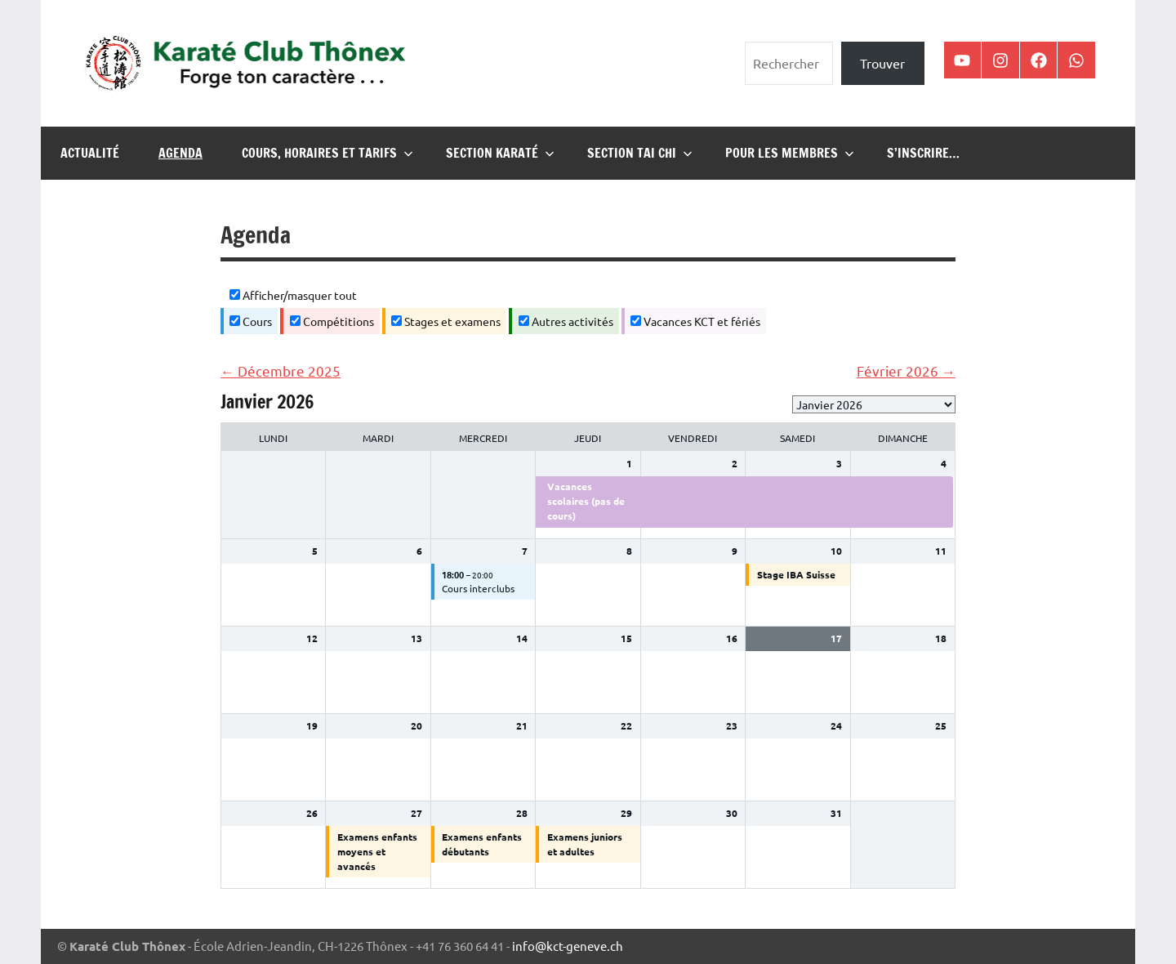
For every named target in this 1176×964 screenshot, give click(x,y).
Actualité (89, 153)
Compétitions (332, 321)
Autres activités (566, 321)
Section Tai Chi (640, 153)
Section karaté (500, 153)
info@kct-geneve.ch (567, 945)
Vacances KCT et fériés (695, 321)
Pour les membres (789, 153)
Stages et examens (446, 321)
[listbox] (874, 404)
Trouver (882, 63)
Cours (250, 321)
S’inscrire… (923, 153)
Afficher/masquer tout (293, 295)
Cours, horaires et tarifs (327, 153)
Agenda (180, 153)
